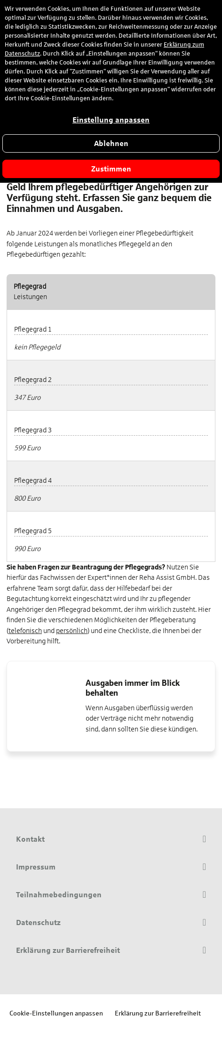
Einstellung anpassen (111, 120)
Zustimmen (111, 169)
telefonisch (25, 630)
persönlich (71, 630)
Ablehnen (111, 143)
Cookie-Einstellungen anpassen (56, 1013)
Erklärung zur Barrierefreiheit (158, 1013)
